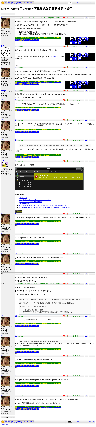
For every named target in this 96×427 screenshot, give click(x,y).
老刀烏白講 (54, 57)
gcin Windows (27, 3)
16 (16, 356)
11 (16, 253)
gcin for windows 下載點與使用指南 (30, 202)
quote (86, 17)
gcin (19, 3)
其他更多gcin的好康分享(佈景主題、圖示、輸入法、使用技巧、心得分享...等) (44, 207)
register (93, 2)
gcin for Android (24, 203)
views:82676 (4, 424)
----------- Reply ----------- (8, 14)
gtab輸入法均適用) (59, 205)
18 (16, 396)
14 (16, 316)
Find (78, 2)
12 (16, 273)
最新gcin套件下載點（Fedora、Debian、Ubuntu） (35, 200)
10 (16, 234)
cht (6, 3)
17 (16, 376)
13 (16, 283)
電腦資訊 (12, 3)
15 (16, 336)
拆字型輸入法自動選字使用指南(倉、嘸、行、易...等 (36, 205)
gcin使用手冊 (23, 198)
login (90, 2)
